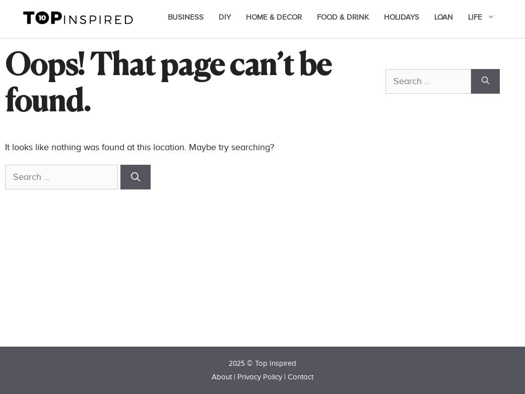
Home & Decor (274, 17)
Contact (300, 377)
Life (486, 18)
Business (186, 17)
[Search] (135, 177)
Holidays (401, 17)
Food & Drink (343, 17)
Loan (443, 17)
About (222, 377)
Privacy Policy (259, 377)
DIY (225, 17)
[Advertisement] (454, 238)
